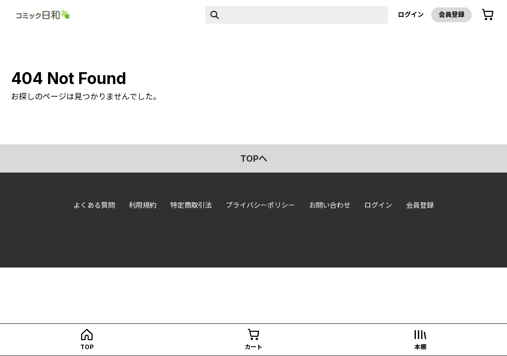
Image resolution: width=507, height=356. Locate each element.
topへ (253, 158)
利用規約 (142, 205)
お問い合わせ (330, 205)
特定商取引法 (191, 205)
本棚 (420, 347)
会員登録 (451, 14)
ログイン (411, 14)
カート (253, 347)
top (87, 347)
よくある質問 (94, 205)
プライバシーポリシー (260, 205)
